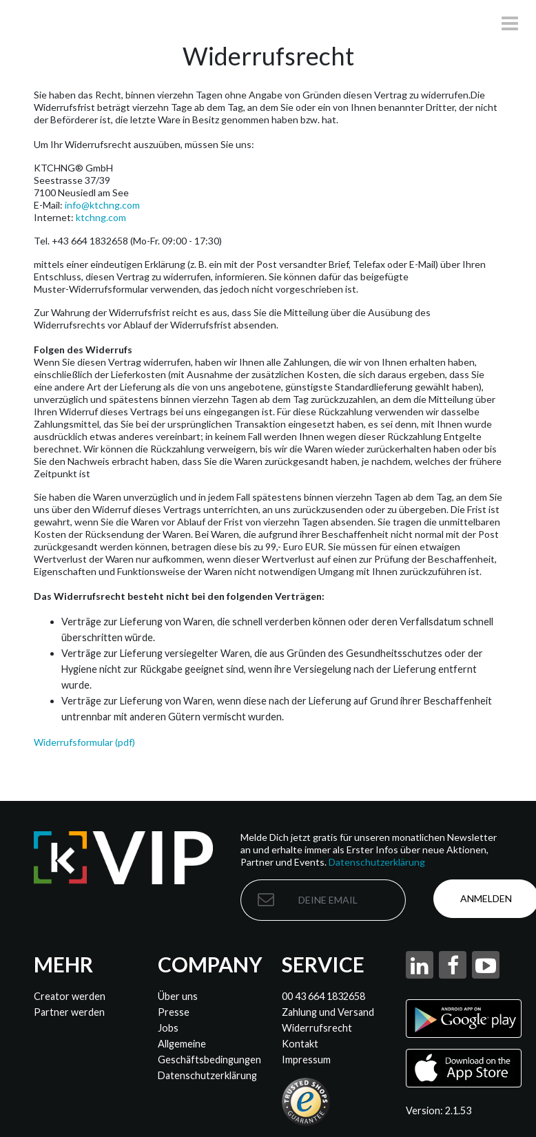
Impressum (306, 1059)
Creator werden (69, 996)
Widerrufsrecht (317, 1028)
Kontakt (300, 1044)
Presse (173, 1012)
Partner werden (69, 1012)
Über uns (178, 996)
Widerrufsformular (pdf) (84, 742)
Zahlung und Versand (328, 1012)
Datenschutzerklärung (377, 862)
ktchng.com (101, 217)
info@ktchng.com (102, 205)
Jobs (168, 1028)
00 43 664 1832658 (323, 996)
